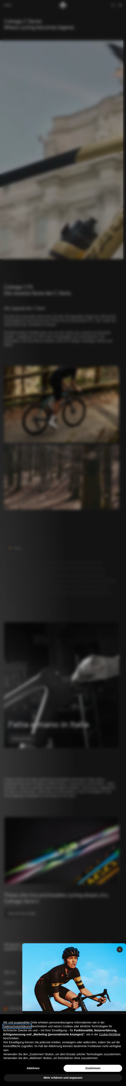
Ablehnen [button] (33, 1068)
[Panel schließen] (120, 950)
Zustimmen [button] (92, 1068)
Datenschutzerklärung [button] (17, 1026)
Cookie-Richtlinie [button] (109, 1034)
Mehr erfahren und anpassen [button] (63, 1077)
